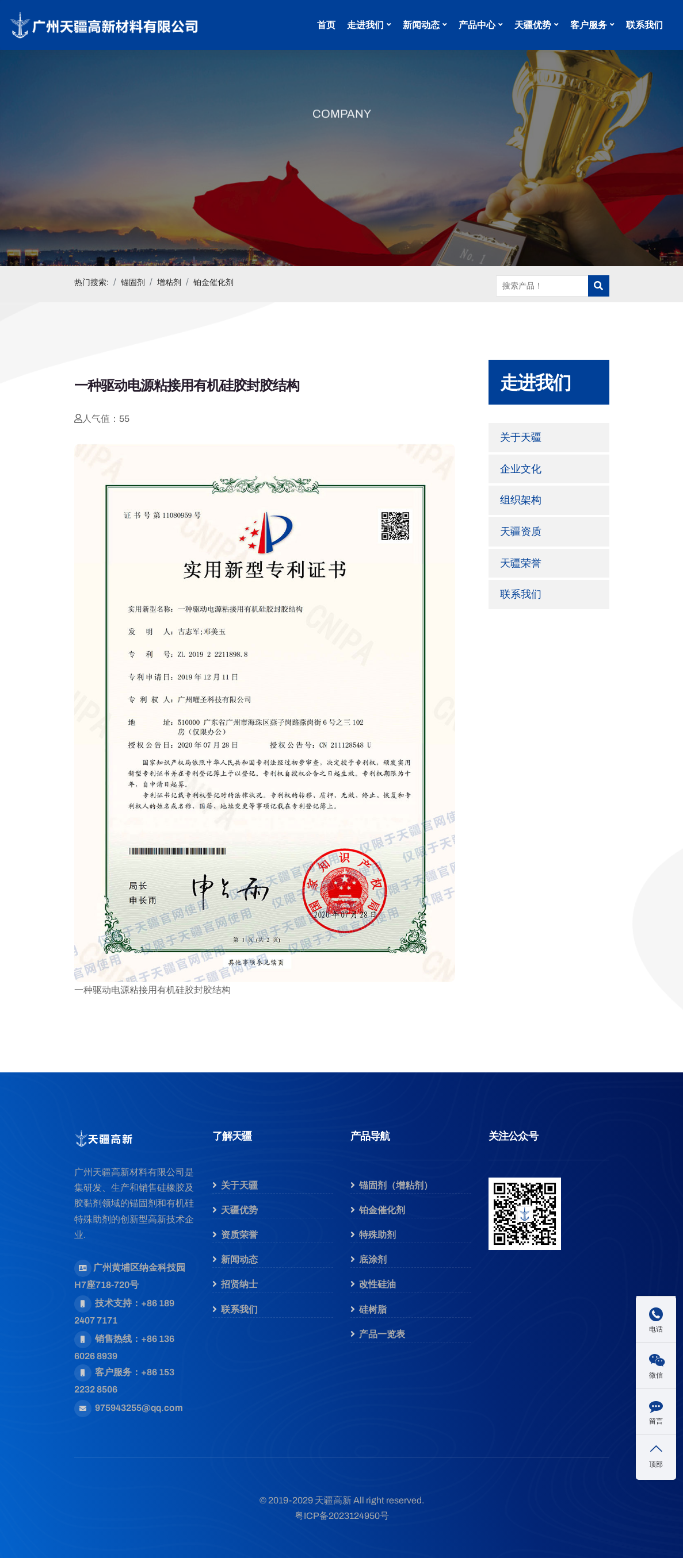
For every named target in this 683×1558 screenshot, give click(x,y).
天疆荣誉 (520, 563)
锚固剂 (133, 282)
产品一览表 (382, 1334)
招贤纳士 (239, 1284)
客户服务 (588, 25)
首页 (326, 25)
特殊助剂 (377, 1235)
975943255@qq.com (139, 1408)
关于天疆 (520, 437)
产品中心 (477, 25)
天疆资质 (520, 531)
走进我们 (365, 25)
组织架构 (520, 500)
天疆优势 (532, 25)
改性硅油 (377, 1284)
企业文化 (520, 469)
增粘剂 (169, 282)
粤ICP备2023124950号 (342, 1516)
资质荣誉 (239, 1235)
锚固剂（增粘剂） (396, 1185)
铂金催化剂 (213, 282)
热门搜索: (91, 282)
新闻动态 (421, 25)
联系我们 (644, 25)
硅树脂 (373, 1309)
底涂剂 (373, 1259)
